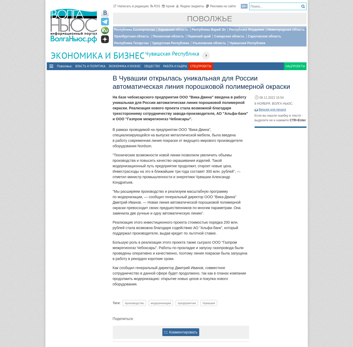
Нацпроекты (295, 66)
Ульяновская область (209, 43)
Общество (152, 66)
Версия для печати (272, 109)
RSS (155, 6)
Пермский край (199, 36)
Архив (168, 6)
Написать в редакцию (131, 6)
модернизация (161, 303)
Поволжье (209, 18)
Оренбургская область (131, 36)
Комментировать (180, 332)
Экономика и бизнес (125, 66)
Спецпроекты (200, 66)
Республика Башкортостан (134, 29)
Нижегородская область (286, 29)
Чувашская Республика (247, 43)
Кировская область (173, 29)
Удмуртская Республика (170, 43)
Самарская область (229, 36)
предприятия (187, 303)
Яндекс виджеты (190, 6)
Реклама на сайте (221, 6)
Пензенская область (168, 36)
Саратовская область (264, 36)
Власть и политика (90, 66)
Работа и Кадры (175, 66)
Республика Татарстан (131, 43)
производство (134, 303)
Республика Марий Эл (209, 29)
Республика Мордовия (246, 29)
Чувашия (208, 303)
